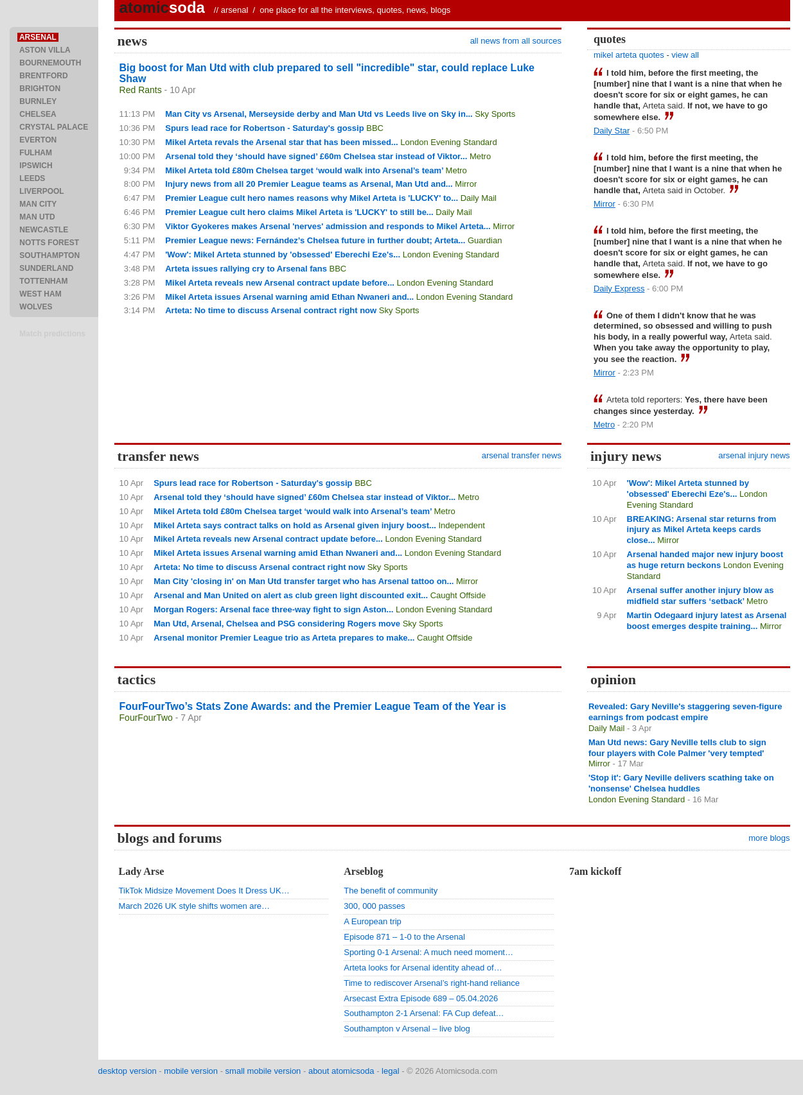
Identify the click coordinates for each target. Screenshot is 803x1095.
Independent (462, 525)
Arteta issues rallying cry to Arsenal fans (246, 268)
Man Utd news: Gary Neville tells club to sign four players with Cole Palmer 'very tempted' (677, 747)
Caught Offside (458, 595)
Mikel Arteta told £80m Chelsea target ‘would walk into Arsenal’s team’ (304, 170)
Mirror (466, 184)
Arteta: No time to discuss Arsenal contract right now (270, 310)
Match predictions (52, 333)
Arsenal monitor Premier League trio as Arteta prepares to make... (284, 637)
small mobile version (263, 1071)
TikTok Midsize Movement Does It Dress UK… (204, 890)
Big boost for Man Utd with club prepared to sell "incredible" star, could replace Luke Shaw (326, 73)
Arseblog (363, 871)
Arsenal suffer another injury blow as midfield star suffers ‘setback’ (700, 595)
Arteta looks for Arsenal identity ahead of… (423, 967)
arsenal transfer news (521, 455)
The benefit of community (390, 890)
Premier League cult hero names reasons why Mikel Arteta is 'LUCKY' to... (311, 198)
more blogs (769, 838)
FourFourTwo (146, 717)
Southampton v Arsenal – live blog (407, 1028)
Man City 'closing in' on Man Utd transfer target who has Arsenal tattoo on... (304, 581)
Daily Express (619, 288)
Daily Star (612, 130)
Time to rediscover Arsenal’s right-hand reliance (432, 983)
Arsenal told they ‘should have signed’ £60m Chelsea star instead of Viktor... (316, 156)
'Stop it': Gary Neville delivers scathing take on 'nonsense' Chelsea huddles (681, 783)
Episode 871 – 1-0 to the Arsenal (404, 937)
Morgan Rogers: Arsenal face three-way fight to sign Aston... (273, 609)
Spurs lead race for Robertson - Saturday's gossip (264, 128)
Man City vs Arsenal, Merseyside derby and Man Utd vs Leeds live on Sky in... (319, 114)
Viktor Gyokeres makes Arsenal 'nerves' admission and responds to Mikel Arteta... (327, 226)
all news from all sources (515, 41)
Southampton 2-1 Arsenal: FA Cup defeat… (424, 1013)
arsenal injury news (754, 455)
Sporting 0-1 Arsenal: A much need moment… (428, 952)
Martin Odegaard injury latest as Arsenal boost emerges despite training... (707, 620)
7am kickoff (595, 871)
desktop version (127, 1071)
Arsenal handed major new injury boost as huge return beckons (705, 559)
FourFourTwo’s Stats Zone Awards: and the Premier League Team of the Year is (312, 706)
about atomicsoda (341, 1071)
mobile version (191, 1071)
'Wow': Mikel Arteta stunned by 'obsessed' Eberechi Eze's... (282, 254)
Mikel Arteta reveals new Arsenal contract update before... (279, 283)
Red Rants (140, 90)
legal (390, 1071)
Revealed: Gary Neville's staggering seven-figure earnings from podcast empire (685, 712)
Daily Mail (479, 198)
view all (685, 55)
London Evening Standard (448, 142)
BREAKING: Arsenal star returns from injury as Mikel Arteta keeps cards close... (702, 530)
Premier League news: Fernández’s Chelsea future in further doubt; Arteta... (315, 240)
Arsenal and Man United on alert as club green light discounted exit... (291, 595)
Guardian (485, 240)
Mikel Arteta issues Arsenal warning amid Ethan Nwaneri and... (289, 297)
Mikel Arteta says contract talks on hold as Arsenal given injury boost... (295, 525)
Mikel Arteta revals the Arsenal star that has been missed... (281, 142)
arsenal (235, 10)
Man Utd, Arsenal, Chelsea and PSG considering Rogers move (277, 623)
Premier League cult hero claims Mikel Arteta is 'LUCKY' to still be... (299, 212)
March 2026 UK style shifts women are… (194, 906)
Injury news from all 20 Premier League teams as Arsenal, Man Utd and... (308, 184)
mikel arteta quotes (629, 55)
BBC (375, 128)
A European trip (373, 921)
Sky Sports (495, 114)
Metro (480, 156)
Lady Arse (141, 871)
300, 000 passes (374, 906)
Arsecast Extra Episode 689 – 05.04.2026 (421, 998)
